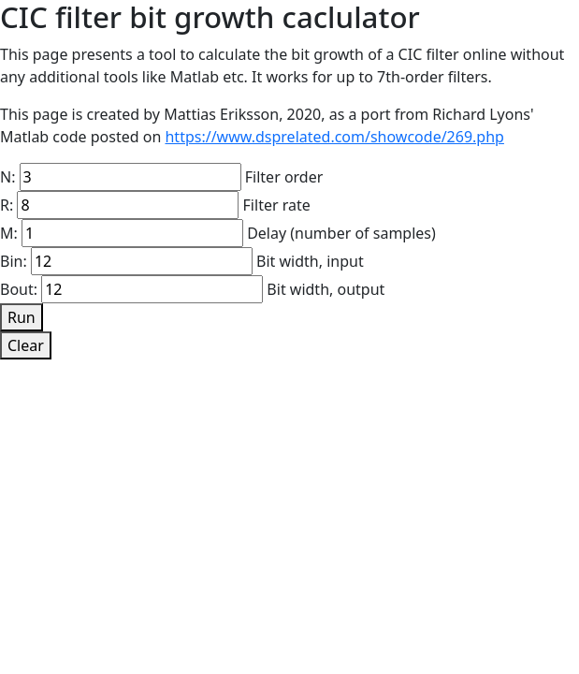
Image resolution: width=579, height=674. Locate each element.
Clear (25, 345)
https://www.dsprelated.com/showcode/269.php (334, 136)
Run (21, 317)
